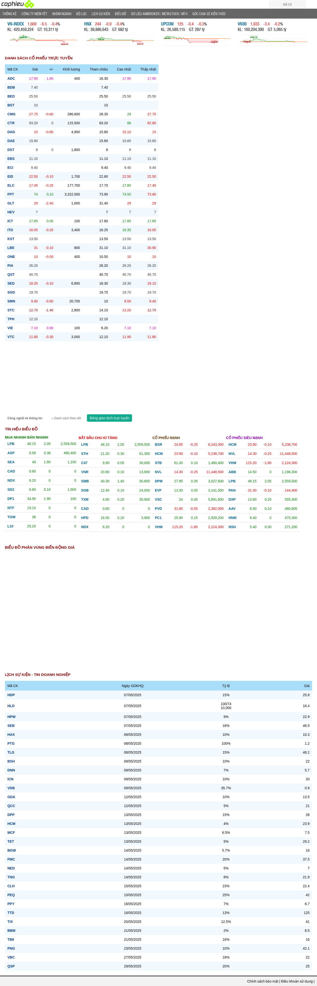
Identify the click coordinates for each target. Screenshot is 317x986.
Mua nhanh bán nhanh (26, 437)
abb (232, 472)
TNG (11, 877)
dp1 (10, 499)
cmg (11, 114)
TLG (10, 752)
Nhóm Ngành (61, 13)
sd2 (10, 490)
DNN (11, 770)
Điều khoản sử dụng (297, 981)
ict (10, 221)
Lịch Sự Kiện (101, 13)
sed (11, 283)
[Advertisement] (158, 378)
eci (10, 168)
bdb (11, 87)
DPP (11, 815)
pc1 (158, 518)
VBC (11, 957)
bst (10, 105)
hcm (159, 454)
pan (232, 490)
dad (11, 132)
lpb (10, 444)
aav (232, 509)
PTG (11, 743)
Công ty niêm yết (34, 13)
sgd (11, 292)
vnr (85, 472)
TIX (10, 922)
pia (10, 266)
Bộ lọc (81, 13)
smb (85, 481)
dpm (158, 481)
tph (10, 319)
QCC (11, 806)
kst (10, 239)
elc (10, 185)
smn (11, 301)
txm (85, 499)
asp (11, 453)
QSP (11, 966)
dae (11, 141)
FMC (11, 859)
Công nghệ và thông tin (25, 418)
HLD (11, 706)
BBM (11, 931)
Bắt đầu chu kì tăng (98, 438)
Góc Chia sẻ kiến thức (209, 13)
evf (158, 490)
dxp (232, 499)
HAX (11, 735)
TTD (10, 913)
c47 (84, 463)
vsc (158, 499)
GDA (11, 797)
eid (10, 176)
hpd (85, 518)
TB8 (10, 939)
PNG (11, 948)
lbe (10, 248)
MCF (11, 833)
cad (11, 471)
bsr (158, 444)
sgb (85, 490)
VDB (11, 788)
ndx (11, 480)
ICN (10, 779)
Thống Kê (9, 13)
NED (11, 868)
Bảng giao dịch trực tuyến (110, 418)
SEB (11, 726)
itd (10, 230)
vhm (158, 527)
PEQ (11, 895)
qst (11, 274)
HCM (11, 824)
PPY (10, 904)
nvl (158, 472)
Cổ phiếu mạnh (166, 438)
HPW (11, 717)
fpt (10, 194)
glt (10, 203)
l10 (10, 526)
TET (10, 841)
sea (11, 462)
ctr (11, 123)
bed (11, 96)
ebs (11, 159)
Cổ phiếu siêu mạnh (244, 438)
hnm (233, 518)
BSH (11, 761)
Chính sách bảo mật (262, 981)
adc (11, 78)
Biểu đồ (120, 13)
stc (10, 310)
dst (10, 150)
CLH (11, 886)
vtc (10, 337)
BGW (11, 850)
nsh (232, 527)
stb (158, 463)
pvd (158, 509)
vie (10, 328)
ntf (10, 508)
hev (11, 212)
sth (84, 454)
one (11, 257)
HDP (11, 695)
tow (11, 517)
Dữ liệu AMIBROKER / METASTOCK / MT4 (159, 13)
